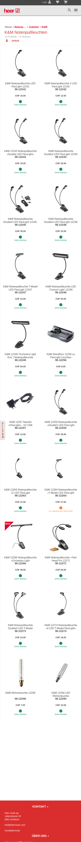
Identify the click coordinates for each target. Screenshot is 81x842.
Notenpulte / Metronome (20, 27)
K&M (44, 27)
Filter (3, 430)
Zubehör (34, 27)
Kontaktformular (12, 830)
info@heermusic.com (15, 825)
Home (8, 27)
